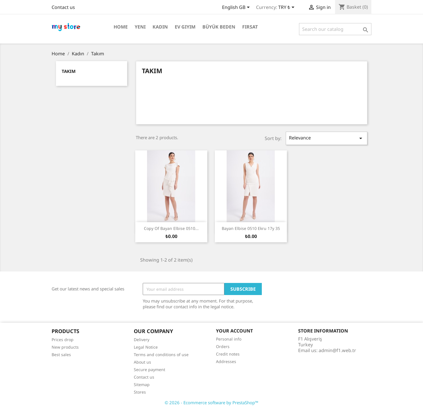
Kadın (160, 27)
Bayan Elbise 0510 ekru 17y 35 (251, 228)
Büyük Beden (218, 27)
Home (121, 27)
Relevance (326, 138)
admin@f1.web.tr (337, 350)
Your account (234, 331)
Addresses (226, 361)
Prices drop (63, 339)
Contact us (63, 7)
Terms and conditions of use (161, 354)
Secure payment (149, 369)
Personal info (228, 339)
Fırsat (250, 27)
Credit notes (228, 354)
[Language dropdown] (237, 7)
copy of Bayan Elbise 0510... (171, 228)
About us (142, 362)
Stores (140, 392)
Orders (223, 346)
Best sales (61, 354)
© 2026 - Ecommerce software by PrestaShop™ (211, 402)
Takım (69, 71)
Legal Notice (146, 347)
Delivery (141, 339)
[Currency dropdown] (287, 7)
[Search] (335, 29)
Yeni (140, 27)
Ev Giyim (185, 27)
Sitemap (142, 384)
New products (65, 347)
